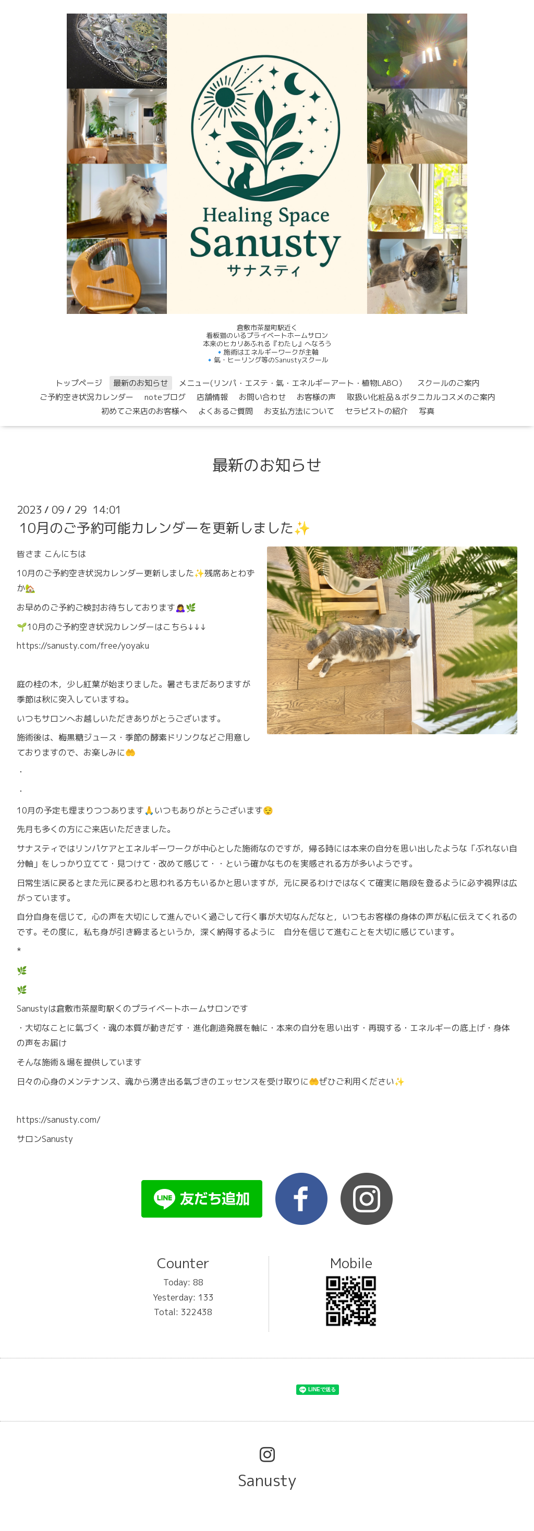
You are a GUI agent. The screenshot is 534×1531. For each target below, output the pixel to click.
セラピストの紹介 (376, 411)
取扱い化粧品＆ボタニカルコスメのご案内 (421, 397)
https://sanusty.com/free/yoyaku (83, 645)
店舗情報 (212, 397)
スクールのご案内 (448, 383)
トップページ (78, 383)
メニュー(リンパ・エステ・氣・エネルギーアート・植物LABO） (292, 383)
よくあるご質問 (225, 411)
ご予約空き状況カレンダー (87, 397)
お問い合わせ (262, 397)
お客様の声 (316, 397)
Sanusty (267, 1480)
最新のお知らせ (140, 383)
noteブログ (165, 397)
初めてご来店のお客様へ (144, 411)
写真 (426, 411)
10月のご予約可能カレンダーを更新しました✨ (164, 527)
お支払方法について (299, 411)
